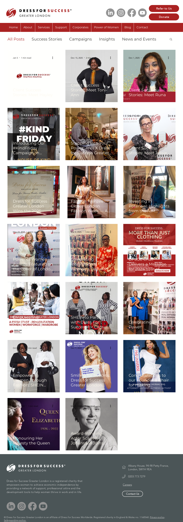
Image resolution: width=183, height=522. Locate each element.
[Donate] (164, 16)
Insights (107, 39)
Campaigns (80, 39)
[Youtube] (142, 12)
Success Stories (47, 39)
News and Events (139, 39)
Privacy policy (157, 517)
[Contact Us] (132, 494)
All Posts (16, 39)
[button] (171, 39)
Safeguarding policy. (15, 520)
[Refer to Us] (164, 8)
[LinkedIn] (110, 12)
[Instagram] (121, 12)
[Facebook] (131, 12)
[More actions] (54, 58)
